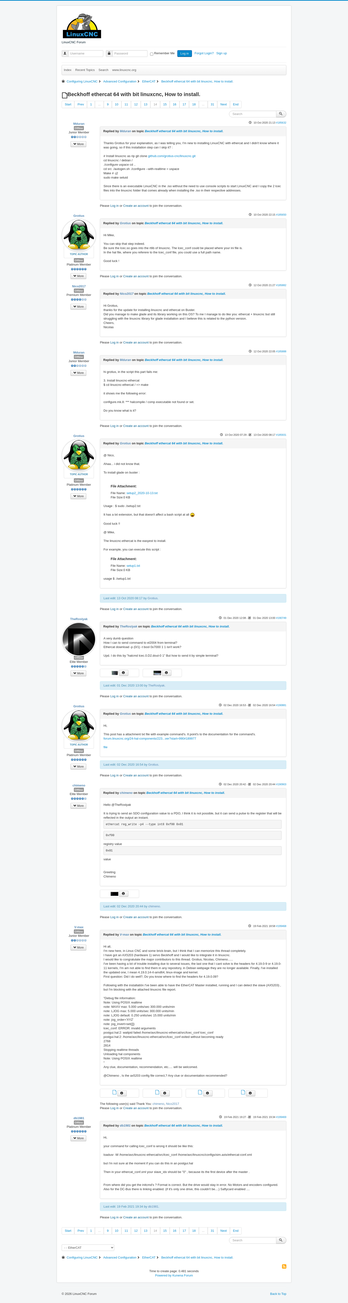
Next (223, 104)
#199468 (281, 926)
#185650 (281, 214)
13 (145, 104)
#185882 (281, 285)
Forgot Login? (205, 53)
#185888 (281, 351)
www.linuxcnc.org (124, 70)
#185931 (281, 434)
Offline (79, 128)
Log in (184, 53)
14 (155, 104)
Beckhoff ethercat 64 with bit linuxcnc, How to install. (184, 131)
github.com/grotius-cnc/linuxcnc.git (172, 156)
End (236, 104)
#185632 (281, 122)
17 (184, 104)
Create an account (136, 205)
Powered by (163, 1275)
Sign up (222, 53)
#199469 (281, 1117)
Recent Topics (85, 70)
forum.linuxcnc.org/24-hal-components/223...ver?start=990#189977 (149, 738)
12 (135, 104)
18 (194, 104)
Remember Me (164, 53)
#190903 (281, 784)
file (105, 747)
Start (68, 104)
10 (116, 104)
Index (67, 70)
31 (212, 104)
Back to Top (278, 1294)
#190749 (281, 617)
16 (174, 104)
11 (126, 104)
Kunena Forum (182, 1275)
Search (103, 70)
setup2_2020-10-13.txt (142, 493)
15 (165, 104)
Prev (80, 104)
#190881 (281, 705)
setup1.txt (133, 565)
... (99, 104)
